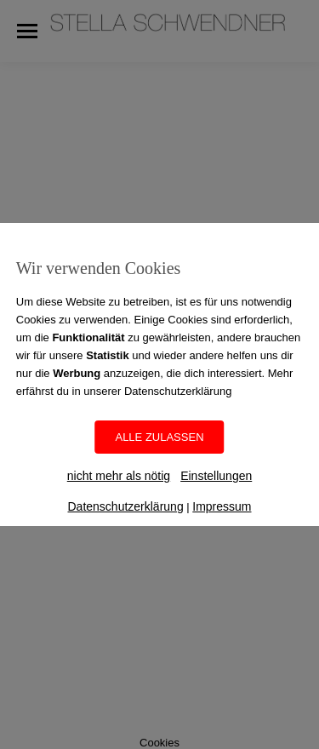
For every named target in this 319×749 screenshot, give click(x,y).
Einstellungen (216, 476)
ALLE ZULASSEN (159, 437)
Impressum (221, 506)
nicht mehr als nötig (118, 476)
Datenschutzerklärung (125, 506)
